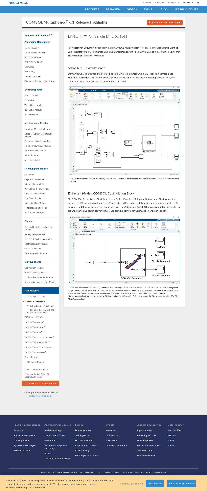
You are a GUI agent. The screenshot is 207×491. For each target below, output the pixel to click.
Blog (164, 9)
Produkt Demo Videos (55, 435)
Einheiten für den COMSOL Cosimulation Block (42, 311)
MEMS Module (31, 155)
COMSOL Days (113, 435)
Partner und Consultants (149, 445)
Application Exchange (86, 445)
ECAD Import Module (34, 361)
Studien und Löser (32, 76)
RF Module (29, 100)
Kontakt (159, 3)
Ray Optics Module (33, 109)
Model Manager (31, 47)
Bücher (47, 453)
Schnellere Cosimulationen (42, 305)
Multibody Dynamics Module (37, 145)
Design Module (31, 357)
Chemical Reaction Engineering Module (38, 228)
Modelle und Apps (53, 430)
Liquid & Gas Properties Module (38, 277)
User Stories (50, 440)
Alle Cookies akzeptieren (181, 483)
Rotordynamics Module (35, 150)
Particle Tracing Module (34, 272)
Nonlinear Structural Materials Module (38, 135)
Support (147, 3)
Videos (132, 9)
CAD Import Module (33, 317)
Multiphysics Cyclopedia (87, 455)
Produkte (92, 9)
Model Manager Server (34, 52)
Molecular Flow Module (35, 203)
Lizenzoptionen (21, 440)
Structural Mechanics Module (37, 129)
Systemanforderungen (25, 445)
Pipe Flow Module (32, 198)
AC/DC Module (31, 95)
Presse (170, 440)
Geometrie (29, 66)
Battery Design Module (34, 234)
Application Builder (33, 57)
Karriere (171, 435)
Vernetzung (29, 71)
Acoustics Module (32, 160)
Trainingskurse (82, 435)
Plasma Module (31, 114)
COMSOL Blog (82, 450)
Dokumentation (144, 450)
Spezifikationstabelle (24, 435)
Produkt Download (146, 455)
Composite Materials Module (37, 141)
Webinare (111, 430)
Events (149, 9)
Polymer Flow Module (34, 179)
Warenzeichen (87, 472)
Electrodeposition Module (36, 243)
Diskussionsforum (84, 440)
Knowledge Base (145, 440)
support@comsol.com (40, 395)
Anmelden (188, 3)
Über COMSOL (174, 430)
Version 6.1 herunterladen (165, 22)
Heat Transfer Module (34, 212)
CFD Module (30, 174)
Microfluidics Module (34, 184)
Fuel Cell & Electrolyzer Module (38, 239)
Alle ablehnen (155, 483)
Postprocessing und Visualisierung (39, 81)
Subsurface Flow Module (35, 193)
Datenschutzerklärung (65, 472)
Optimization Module (34, 267)
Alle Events (111, 440)
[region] (103, 483)
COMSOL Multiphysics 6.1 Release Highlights (66, 22)
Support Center (144, 430)
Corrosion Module (32, 248)
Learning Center (186, 9)
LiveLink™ (34, 296)
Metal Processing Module (35, 207)
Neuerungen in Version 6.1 (38, 35)
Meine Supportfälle (146, 435)
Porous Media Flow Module (36, 188)
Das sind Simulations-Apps (57, 458)
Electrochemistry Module (35, 253)
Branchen (113, 9)
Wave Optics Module (34, 105)
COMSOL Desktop (33, 62)
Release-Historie (22, 450)
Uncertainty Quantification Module (40, 282)
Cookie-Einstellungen (131, 483)
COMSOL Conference (116, 445)
